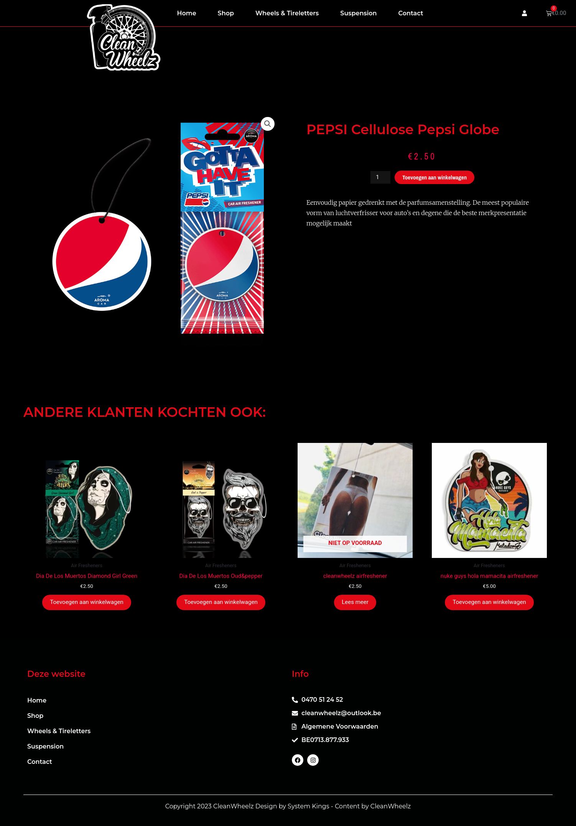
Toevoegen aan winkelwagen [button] (86, 602)
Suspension (358, 13)
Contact (410, 13)
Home (186, 13)
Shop (226, 13)
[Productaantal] (380, 177)
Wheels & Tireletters (287, 13)
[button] (268, 124)
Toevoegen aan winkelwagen (434, 177)
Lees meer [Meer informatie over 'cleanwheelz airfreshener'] (355, 602)
